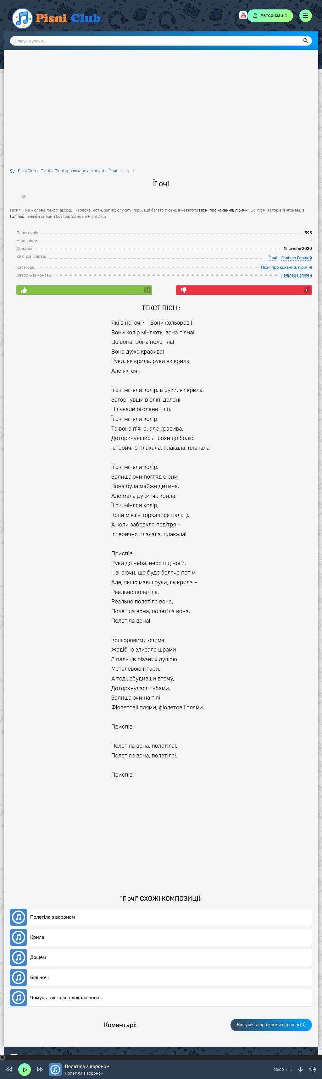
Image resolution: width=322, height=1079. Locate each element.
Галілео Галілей (25, 216)
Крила (37, 937)
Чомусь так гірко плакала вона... (66, 997)
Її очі (112, 170)
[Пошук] (305, 41)
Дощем (38, 957)
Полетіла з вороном (52, 917)
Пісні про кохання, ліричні (224, 210)
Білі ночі (39, 977)
